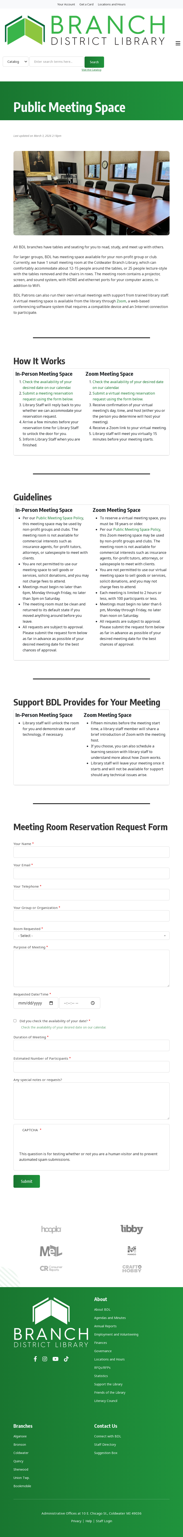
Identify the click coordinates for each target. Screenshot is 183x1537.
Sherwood (20, 1469)
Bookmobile (22, 1486)
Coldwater (20, 1453)
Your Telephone (26, 886)
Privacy (76, 1521)
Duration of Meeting (29, 1037)
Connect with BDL (107, 1436)
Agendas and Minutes (110, 1318)
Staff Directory (105, 1444)
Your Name (22, 843)
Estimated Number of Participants (40, 1058)
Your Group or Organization (35, 907)
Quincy (18, 1461)
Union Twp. (21, 1478)
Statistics (101, 1376)
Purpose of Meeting (29, 947)
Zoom (121, 301)
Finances (100, 1343)
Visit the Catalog (91, 69)
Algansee (20, 1436)
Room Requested (26, 928)
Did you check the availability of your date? (54, 1021)
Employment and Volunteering (116, 1334)
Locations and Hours (112, 4)
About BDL (102, 1309)
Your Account (66, 4)
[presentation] (53, 1142)
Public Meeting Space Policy (59, 517)
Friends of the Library (109, 1392)
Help (88, 1521)
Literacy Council (105, 1401)
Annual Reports (105, 1326)
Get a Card (86, 4)
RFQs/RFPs (102, 1367)
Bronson (19, 1444)
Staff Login (104, 1521)
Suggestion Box (105, 1453)
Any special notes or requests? (37, 1079)
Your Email (21, 865)
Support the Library (108, 1384)
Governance (103, 1351)
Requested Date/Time (30, 994)
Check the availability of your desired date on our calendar (63, 1027)
